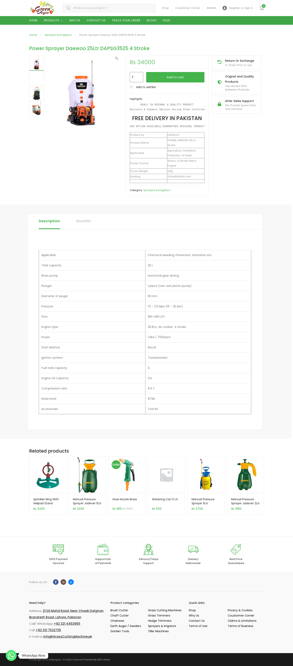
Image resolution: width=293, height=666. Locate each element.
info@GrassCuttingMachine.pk (67, 636)
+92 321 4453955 (67, 624)
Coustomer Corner (187, 8)
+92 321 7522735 (48, 630)
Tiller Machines (158, 631)
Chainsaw (117, 621)
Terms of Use (198, 626)
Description (49, 220)
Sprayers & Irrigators (58, 35)
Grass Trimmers (159, 616)
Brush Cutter (119, 610)
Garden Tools (119, 631)
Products (51, 20)
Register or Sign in (238, 8)
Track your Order (126, 20)
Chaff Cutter (119, 616)
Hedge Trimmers (160, 621)
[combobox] (109, 8)
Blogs (151, 20)
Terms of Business (240, 626)
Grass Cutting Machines (165, 610)
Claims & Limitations (242, 621)
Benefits (84, 220)
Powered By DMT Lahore (97, 659)
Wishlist (211, 8)
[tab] (49, 221)
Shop (165, 8)
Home (33, 20)
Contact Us (96, 20)
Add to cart (175, 77)
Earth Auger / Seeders (125, 626)
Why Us (74, 20)
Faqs (166, 20)
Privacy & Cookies (240, 610)
